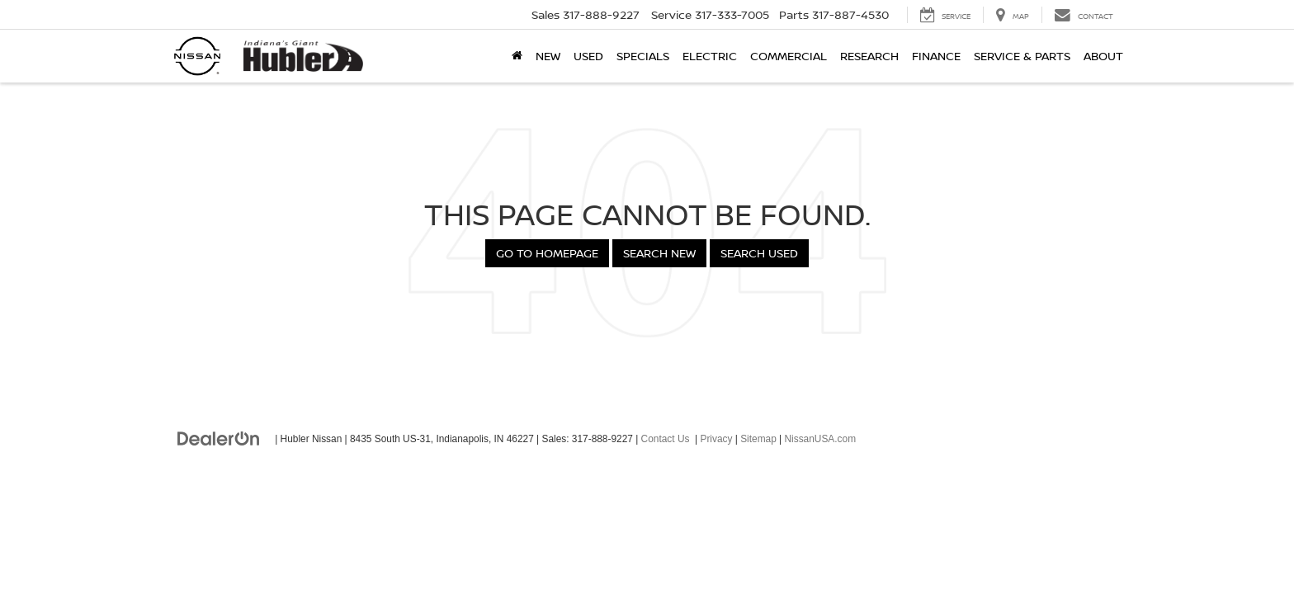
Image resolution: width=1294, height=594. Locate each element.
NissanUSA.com (820, 439)
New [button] (548, 56)
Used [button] (588, 56)
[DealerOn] (219, 438)
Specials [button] (642, 56)
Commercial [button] (788, 56)
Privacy (716, 439)
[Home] (517, 56)
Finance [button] (936, 56)
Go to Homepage (547, 253)
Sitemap (758, 439)
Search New (659, 253)
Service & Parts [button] (1022, 56)
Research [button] (869, 56)
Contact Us (665, 439)
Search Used (759, 253)
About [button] (1103, 56)
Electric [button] (709, 56)
